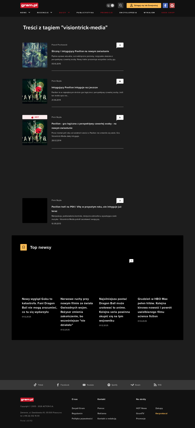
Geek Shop (168, 12)
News (25, 12)
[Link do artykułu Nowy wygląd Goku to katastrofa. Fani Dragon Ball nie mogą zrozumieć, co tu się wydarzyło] (39, 288)
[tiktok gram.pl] (38, 385)
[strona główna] (36, 5)
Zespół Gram (78, 408)
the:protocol (161, 413)
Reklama (102, 413)
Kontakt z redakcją (107, 418)
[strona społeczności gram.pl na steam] (135, 385)
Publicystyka (85, 12)
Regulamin (77, 413)
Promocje (107, 12)
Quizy (64, 12)
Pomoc (101, 408)
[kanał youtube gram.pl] (88, 385)
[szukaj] (120, 5)
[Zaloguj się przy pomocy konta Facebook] (165, 5)
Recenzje (45, 12)
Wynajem (149, 12)
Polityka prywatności (82, 418)
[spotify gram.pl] (112, 385)
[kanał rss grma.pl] (157, 385)
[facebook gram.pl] (62, 385)
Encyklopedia (128, 12)
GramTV (140, 413)
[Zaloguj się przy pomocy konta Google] (172, 5)
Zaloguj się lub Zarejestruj (146, 5)
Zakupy (159, 408)
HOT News (141, 408)
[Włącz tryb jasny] (110, 5)
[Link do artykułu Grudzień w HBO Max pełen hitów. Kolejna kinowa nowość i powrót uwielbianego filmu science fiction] (155, 290)
